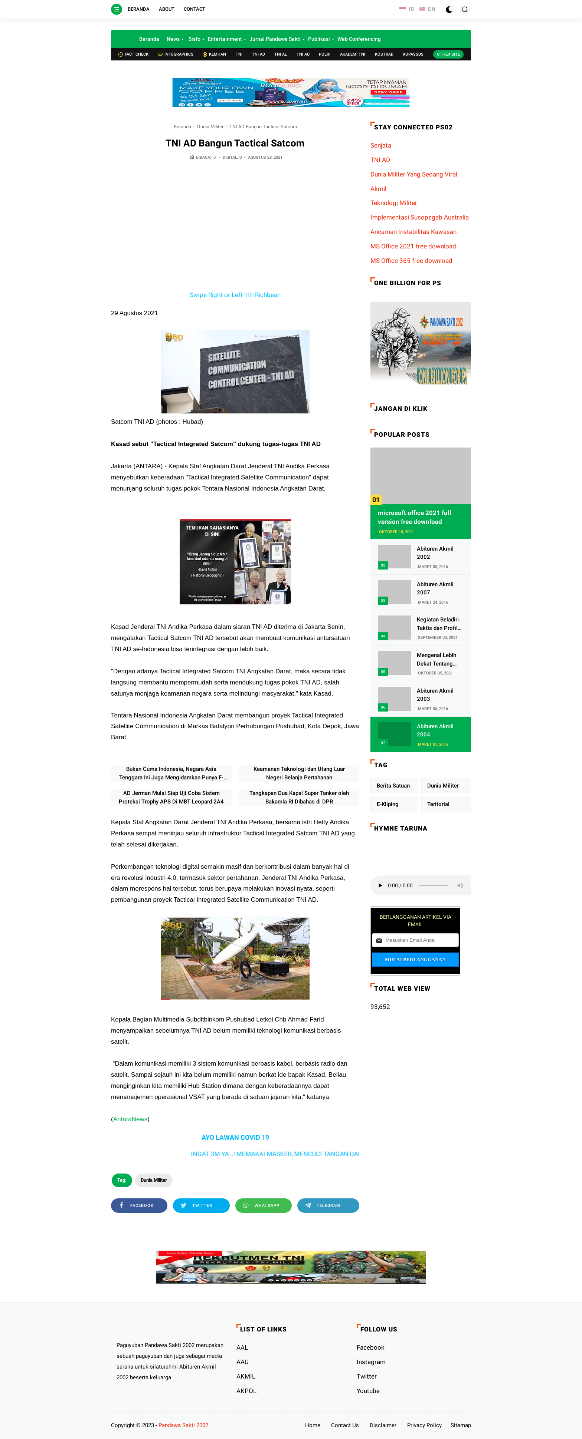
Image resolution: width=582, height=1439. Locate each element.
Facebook (371, 1347)
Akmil (378, 188)
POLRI (324, 54)
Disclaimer (383, 1425)
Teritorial (438, 804)
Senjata (380, 145)
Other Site (448, 54)
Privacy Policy (424, 1425)
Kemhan (214, 54)
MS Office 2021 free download (413, 246)
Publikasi (319, 39)
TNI (239, 54)
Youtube (368, 1391)
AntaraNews (130, 1119)
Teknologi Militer (393, 203)
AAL (242, 1347)
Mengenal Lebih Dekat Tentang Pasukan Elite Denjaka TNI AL (436, 660)
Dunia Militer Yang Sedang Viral (413, 174)
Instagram (371, 1362)
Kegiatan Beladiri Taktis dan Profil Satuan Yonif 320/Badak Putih (438, 624)
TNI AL (280, 54)
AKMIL (245, 1376)
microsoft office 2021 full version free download (414, 517)
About (166, 9)
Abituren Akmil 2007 (435, 588)
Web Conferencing (359, 39)
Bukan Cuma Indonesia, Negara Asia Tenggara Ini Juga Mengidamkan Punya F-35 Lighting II (171, 774)
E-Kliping (388, 804)
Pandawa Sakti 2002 (183, 1425)
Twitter (367, 1376)
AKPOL (246, 1391)
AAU (242, 1362)
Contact (194, 9)
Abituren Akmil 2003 (435, 695)
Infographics (175, 54)
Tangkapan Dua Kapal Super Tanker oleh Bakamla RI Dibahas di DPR (299, 797)
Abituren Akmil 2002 (435, 553)
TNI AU (303, 54)
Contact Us (345, 1425)
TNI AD (258, 54)
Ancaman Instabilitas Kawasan (413, 231)
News (173, 39)
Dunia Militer (210, 126)
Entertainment (225, 39)
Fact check (133, 54)
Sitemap (461, 1425)
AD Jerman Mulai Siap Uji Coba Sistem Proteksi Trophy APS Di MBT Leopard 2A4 (171, 797)
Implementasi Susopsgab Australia (419, 217)
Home (312, 1425)
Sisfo (194, 39)
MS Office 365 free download (411, 260)
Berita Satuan (393, 785)
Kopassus (413, 54)
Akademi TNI (352, 54)
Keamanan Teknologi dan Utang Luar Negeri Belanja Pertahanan (299, 773)
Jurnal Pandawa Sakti (275, 39)
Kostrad (384, 54)
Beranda (139, 9)
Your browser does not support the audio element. (426, 885)
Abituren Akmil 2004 (435, 730)
